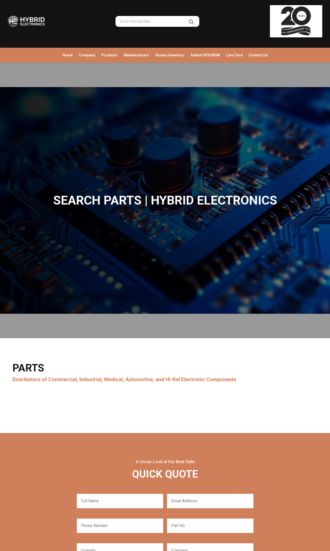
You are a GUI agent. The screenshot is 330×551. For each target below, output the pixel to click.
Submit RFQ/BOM (205, 55)
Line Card (234, 55)
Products (109, 55)
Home (67, 55)
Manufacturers (136, 55)
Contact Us (258, 55)
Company (87, 55)
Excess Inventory (169, 55)
